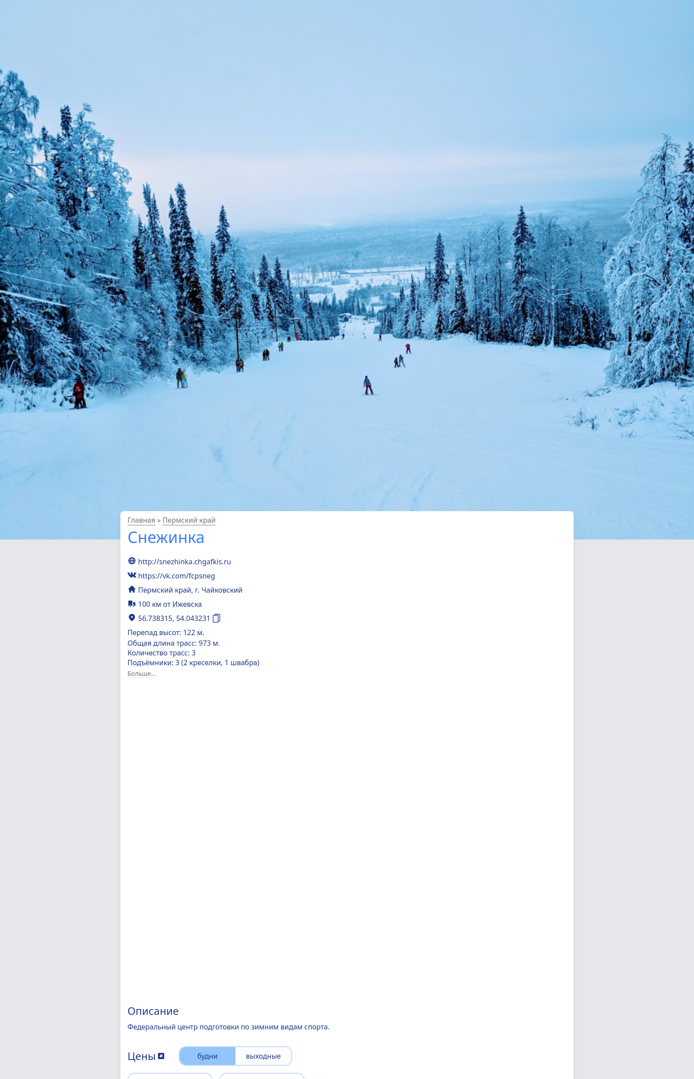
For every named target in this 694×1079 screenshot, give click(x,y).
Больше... (141, 673)
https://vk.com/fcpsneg (176, 576)
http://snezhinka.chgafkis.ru (184, 561)
